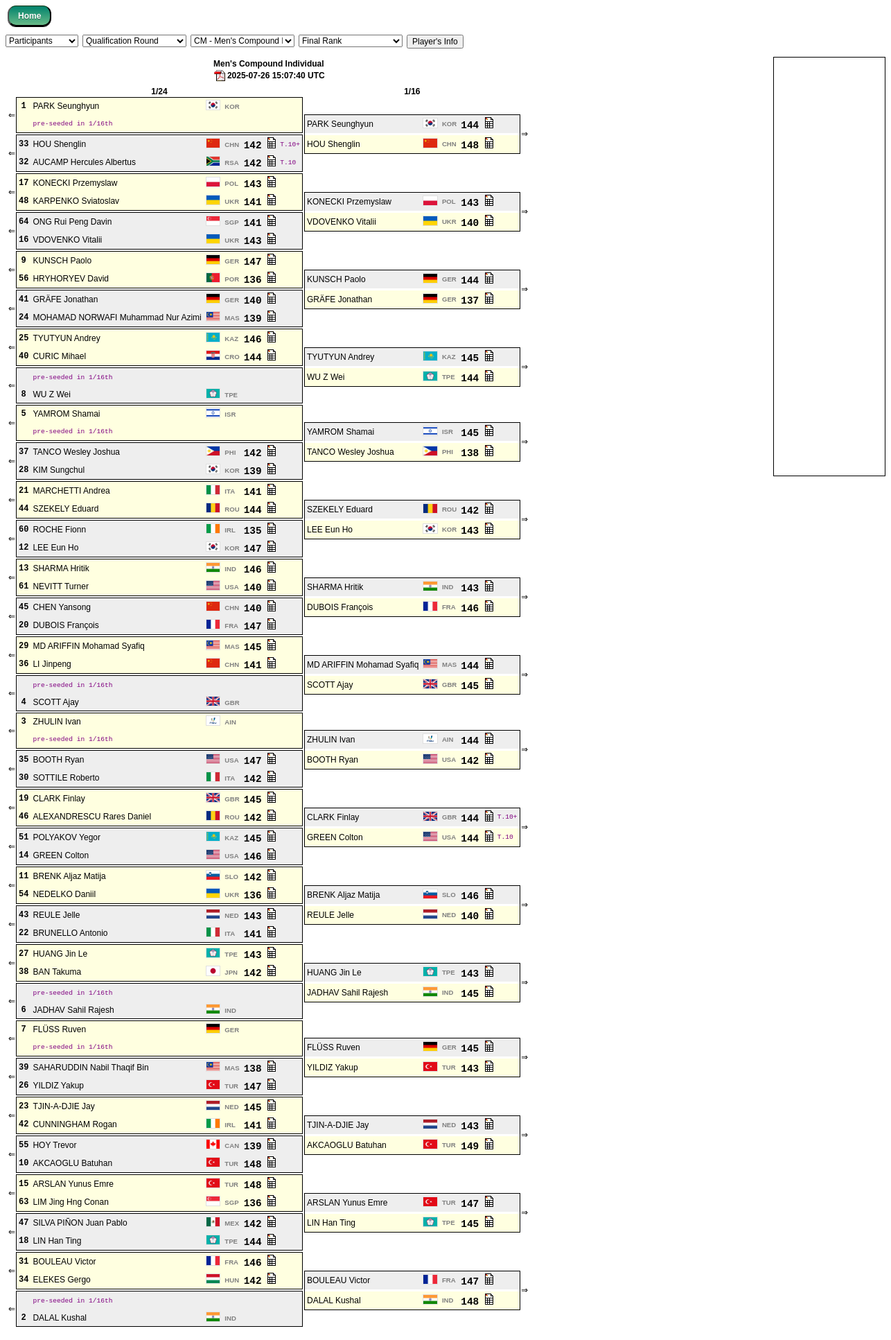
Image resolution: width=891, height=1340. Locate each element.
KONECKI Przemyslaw (75, 184)
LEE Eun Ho (330, 532)
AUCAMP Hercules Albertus (84, 163)
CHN (231, 145)
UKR (231, 202)
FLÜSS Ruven (59, 1034)
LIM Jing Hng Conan (70, 1207)
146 (260, 339)
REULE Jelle (56, 918)
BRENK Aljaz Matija (69, 880)
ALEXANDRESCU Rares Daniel (92, 820)
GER (231, 262)
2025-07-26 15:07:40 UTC (269, 75)
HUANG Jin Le (60, 957)
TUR (449, 1072)
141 (260, 202)
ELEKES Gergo (61, 1284)
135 (260, 532)
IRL (229, 532)
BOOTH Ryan (58, 763)
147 (260, 261)
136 (260, 279)
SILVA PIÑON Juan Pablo (80, 1228)
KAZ (231, 339)
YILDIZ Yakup (332, 1072)
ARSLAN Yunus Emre (73, 1189)
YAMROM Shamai (66, 416)
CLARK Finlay (59, 802)
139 (260, 318)
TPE (448, 377)
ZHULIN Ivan (56, 725)
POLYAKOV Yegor (66, 841)
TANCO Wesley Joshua (76, 454)
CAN (231, 1150)
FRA (449, 609)
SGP (231, 223)
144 (477, 125)
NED (231, 919)
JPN (231, 976)
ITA (229, 493)
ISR (230, 415)
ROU (231, 511)
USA (231, 589)
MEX (231, 1228)
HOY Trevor (54, 1150)
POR (231, 280)
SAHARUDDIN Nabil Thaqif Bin (90, 1072)
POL (231, 184)
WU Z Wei (325, 378)
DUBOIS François (340, 609)
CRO (231, 357)
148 (477, 145)
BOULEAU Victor (64, 1266)
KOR (231, 106)
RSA (231, 163)
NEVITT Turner (60, 588)
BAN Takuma (57, 975)
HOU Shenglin (59, 145)
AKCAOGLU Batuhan (347, 1150)
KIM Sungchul (59, 472)
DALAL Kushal (334, 1305)
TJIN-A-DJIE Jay (63, 1111)
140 (477, 222)
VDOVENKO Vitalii (341, 222)
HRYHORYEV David (71, 279)
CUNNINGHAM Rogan (74, 1129)
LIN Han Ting (331, 1228)
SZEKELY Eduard (65, 511)
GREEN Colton (335, 841)
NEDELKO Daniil (64, 898)
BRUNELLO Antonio (70, 936)
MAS (231, 318)
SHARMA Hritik (61, 570)
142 (260, 145)
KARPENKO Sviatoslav (76, 202)
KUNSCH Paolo (62, 261)
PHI (230, 454)
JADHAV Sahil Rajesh (347, 996)
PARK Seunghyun (66, 107)
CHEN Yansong (62, 609)
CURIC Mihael (59, 357)
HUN (231, 1285)
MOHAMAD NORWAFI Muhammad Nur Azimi (117, 318)
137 (477, 300)
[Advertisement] (829, 265)
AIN (230, 725)
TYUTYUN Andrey (66, 339)
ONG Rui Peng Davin (72, 222)
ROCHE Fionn (59, 532)
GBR (449, 686)
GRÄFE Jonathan (65, 300)
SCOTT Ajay (330, 687)
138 (477, 454)
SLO (231, 880)
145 (477, 358)
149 (477, 1150)
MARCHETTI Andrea (71, 493)
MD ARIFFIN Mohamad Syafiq (88, 648)
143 (260, 184)
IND (230, 571)
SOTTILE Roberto (66, 781)
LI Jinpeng (52, 666)
